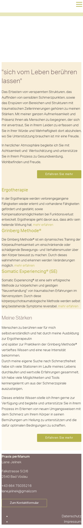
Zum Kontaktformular (24, 502)
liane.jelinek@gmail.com (19, 491)
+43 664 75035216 (17, 485)
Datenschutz (71, 516)
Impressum (72, 521)
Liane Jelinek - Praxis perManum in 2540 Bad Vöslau (27, 30)
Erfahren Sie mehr (59, 174)
